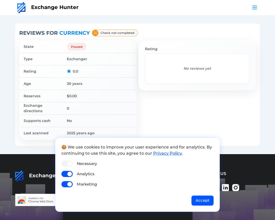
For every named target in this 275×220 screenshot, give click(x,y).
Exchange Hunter (48, 7)
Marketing (87, 184)
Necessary (87, 163)
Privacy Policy (167, 153)
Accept (202, 200)
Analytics (86, 173)
